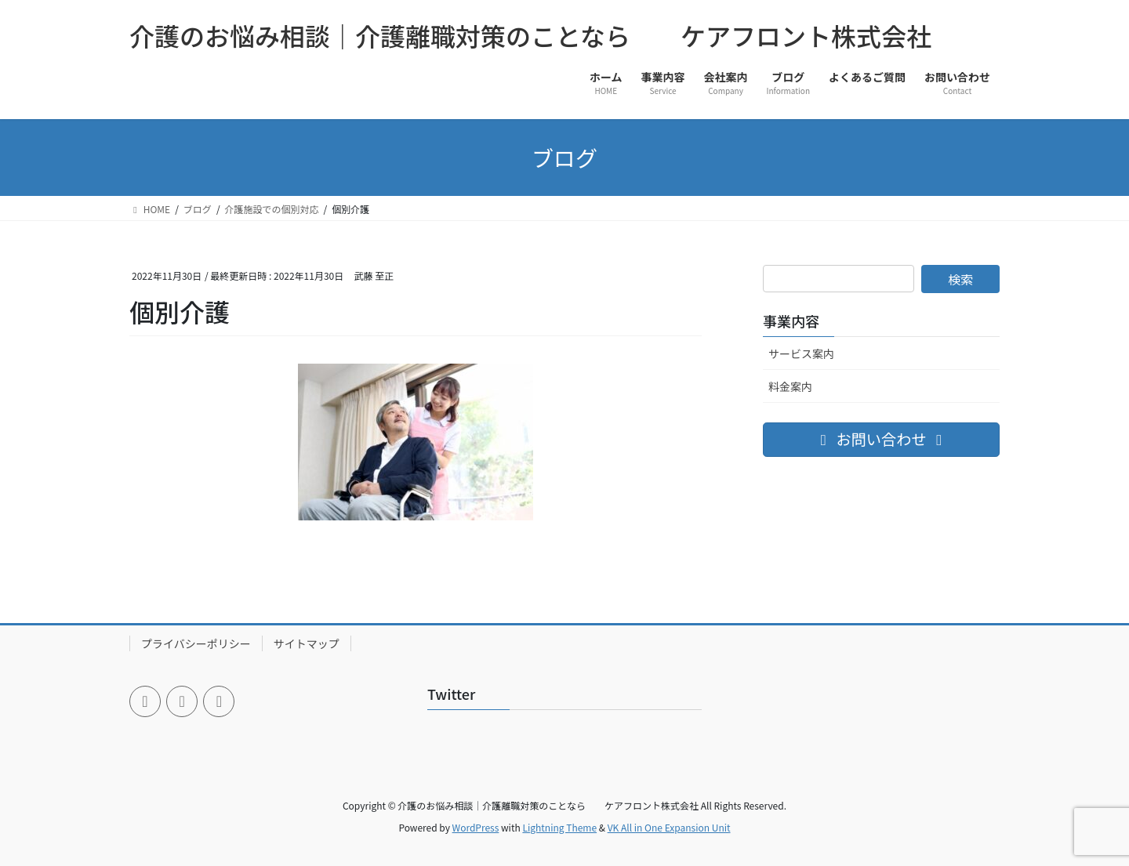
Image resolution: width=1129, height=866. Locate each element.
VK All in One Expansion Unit (669, 827)
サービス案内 (801, 353)
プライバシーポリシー (196, 643)
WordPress (475, 827)
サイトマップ (306, 643)
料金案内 (790, 386)
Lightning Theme (559, 827)
